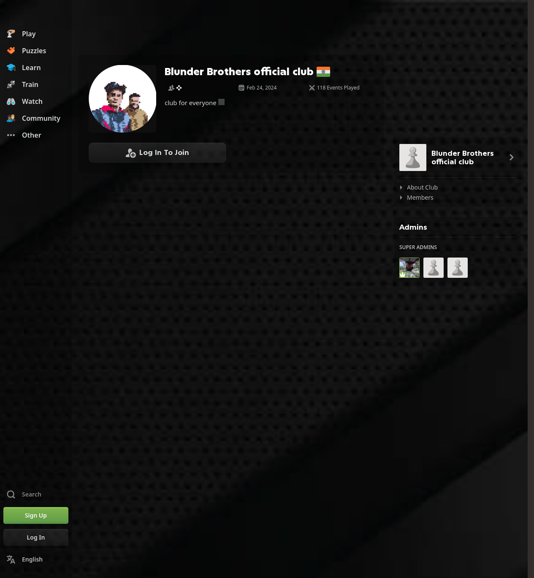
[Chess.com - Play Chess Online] (35, 14)
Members (420, 197)
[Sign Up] (35, 515)
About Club (422, 187)
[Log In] (35, 537)
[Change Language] (35, 559)
